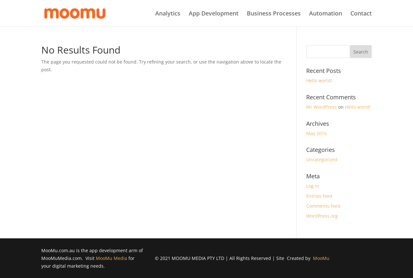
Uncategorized (321, 159)
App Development (213, 14)
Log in (312, 186)
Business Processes (274, 14)
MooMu (321, 258)
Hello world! (319, 80)
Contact (361, 14)
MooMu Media (111, 258)
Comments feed (323, 206)
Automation (325, 14)
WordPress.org (322, 216)
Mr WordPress (321, 107)
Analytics (167, 14)
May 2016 (316, 133)
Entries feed (319, 196)
